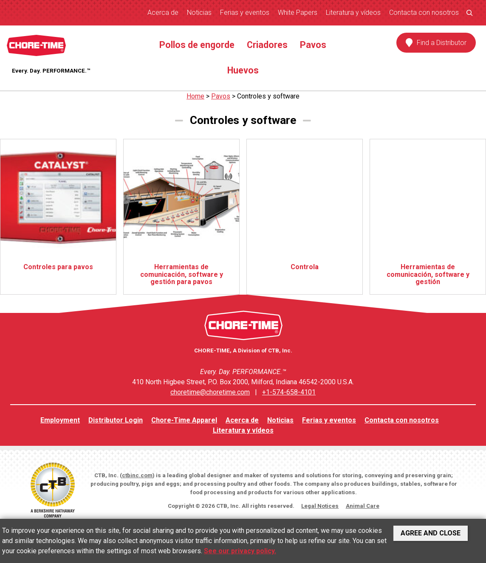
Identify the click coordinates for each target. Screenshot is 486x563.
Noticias (199, 12)
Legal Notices (320, 506)
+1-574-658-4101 (289, 392)
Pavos (313, 44)
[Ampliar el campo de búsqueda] (469, 12)
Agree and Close (431, 533)
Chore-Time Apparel (184, 420)
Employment (60, 420)
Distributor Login (115, 420)
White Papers (297, 12)
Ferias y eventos (244, 12)
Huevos (243, 70)
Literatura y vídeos (353, 12)
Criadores (267, 44)
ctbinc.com (137, 475)
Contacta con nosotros (424, 12)
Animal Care (362, 506)
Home (195, 96)
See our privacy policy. (240, 551)
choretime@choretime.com (210, 392)
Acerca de (162, 12)
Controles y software (268, 96)
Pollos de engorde (197, 44)
